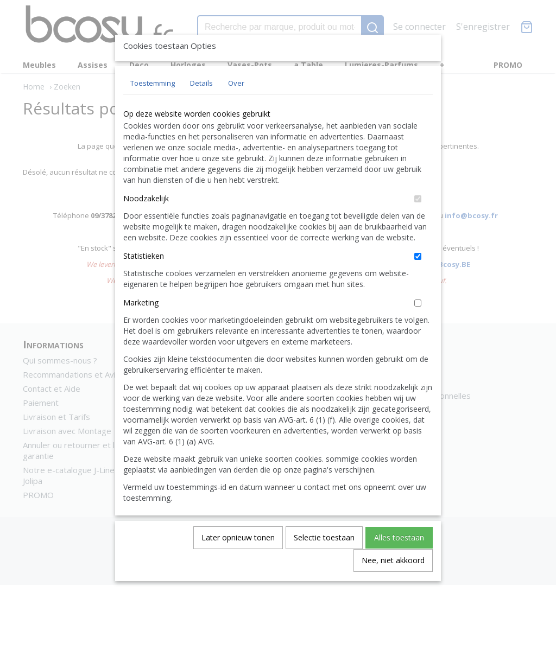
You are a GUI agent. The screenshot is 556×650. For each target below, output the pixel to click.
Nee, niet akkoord (393, 585)
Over (236, 108)
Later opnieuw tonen (238, 562)
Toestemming (152, 108)
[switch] (417, 223)
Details (201, 108)
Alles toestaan (399, 562)
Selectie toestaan (324, 562)
